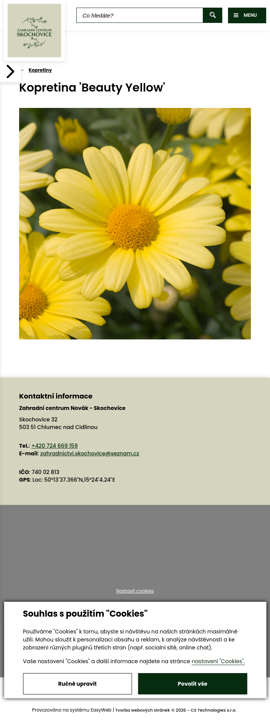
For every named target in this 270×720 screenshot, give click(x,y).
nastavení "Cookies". (218, 661)
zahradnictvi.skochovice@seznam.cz (89, 453)
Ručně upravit (77, 684)
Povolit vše (192, 684)
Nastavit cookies (135, 591)
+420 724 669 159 (54, 446)
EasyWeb (101, 710)
